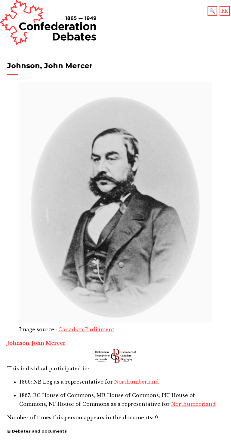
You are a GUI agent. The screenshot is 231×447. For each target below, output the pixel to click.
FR (224, 11)
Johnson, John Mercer (36, 343)
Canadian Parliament (86, 329)
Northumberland (136, 382)
